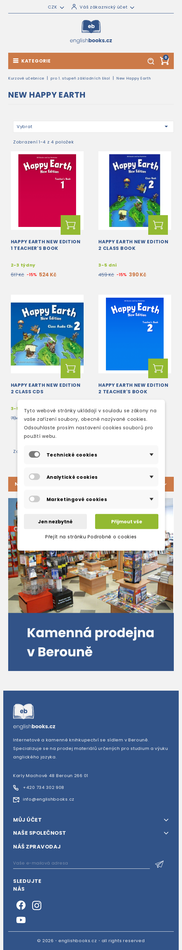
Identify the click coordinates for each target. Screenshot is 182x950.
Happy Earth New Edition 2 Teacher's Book (133, 388)
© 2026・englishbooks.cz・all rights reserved (91, 941)
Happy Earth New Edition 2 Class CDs (46, 388)
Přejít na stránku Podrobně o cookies (91, 536)
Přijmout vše (126, 521)
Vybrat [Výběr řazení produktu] (93, 126)
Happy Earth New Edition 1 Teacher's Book (46, 244)
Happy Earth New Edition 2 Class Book (133, 244)
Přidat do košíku (70, 225)
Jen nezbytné (55, 521)
